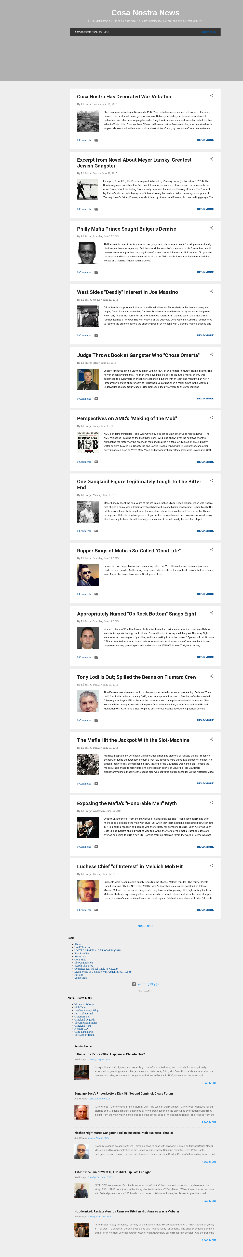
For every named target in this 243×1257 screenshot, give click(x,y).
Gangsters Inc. (82, 1016)
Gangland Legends (84, 1019)
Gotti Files (80, 959)
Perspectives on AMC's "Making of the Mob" (127, 418)
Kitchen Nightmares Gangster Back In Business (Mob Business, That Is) (123, 1133)
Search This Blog (83, 965)
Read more (205, 139)
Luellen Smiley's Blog (86, 1010)
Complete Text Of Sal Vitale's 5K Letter (96, 968)
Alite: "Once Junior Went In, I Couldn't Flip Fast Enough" (112, 1172)
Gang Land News (83, 1031)
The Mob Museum (84, 1034)
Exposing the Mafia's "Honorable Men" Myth (127, 803)
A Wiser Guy (81, 1028)
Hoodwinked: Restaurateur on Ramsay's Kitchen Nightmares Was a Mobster (126, 1211)
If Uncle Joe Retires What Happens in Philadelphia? (109, 1054)
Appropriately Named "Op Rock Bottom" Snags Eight (136, 614)
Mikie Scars (80, 977)
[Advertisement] (145, 62)
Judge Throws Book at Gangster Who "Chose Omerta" (138, 355)
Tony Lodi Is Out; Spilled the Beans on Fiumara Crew (136, 677)
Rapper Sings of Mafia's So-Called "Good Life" (129, 551)
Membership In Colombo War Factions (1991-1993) (102, 971)
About (77, 944)
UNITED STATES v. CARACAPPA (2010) (97, 950)
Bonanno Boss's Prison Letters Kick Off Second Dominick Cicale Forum (123, 1093)
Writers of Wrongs (84, 1004)
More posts (145, 926)
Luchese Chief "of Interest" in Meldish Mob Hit (130, 866)
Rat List (78, 974)
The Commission (83, 962)
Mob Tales (80, 1007)
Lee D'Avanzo (82, 947)
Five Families (81, 953)
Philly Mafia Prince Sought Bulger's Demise (126, 229)
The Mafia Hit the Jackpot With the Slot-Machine (133, 740)
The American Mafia (85, 1022)
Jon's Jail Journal (83, 1013)
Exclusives (80, 956)
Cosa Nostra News (145, 12)
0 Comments (84, 140)
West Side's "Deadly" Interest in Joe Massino (127, 292)
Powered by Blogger (145, 984)
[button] (212, 96)
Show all (208, 31)
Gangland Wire (82, 1025)
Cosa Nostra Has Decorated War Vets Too (124, 97)
